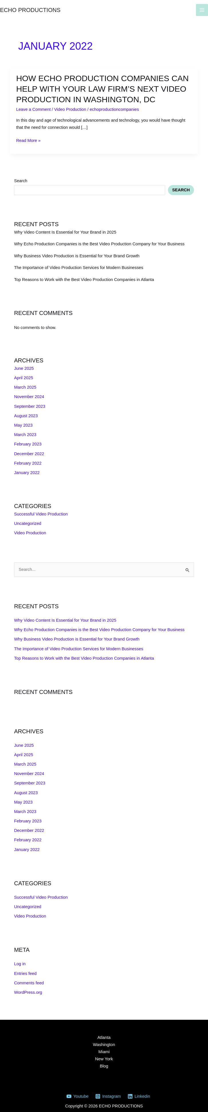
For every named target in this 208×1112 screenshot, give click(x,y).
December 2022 (29, 451)
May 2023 (23, 422)
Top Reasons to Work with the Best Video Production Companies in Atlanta (83, 278)
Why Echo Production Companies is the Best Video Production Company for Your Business (98, 242)
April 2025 (23, 376)
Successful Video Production (40, 511)
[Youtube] (77, 1090)
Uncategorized (27, 520)
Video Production (70, 108)
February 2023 (27, 441)
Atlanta (104, 1031)
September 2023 (29, 404)
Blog (104, 1060)
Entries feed (25, 968)
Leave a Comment (33, 108)
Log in (19, 958)
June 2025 (23, 366)
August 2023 (25, 413)
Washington (104, 1038)
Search (20, 179)
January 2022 (26, 469)
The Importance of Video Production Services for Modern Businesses (78, 266)
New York (104, 1053)
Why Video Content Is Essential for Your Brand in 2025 (64, 230)
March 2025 (25, 385)
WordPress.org (28, 986)
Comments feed (28, 977)
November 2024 (29, 394)
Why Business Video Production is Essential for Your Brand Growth (76, 254)
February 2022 (27, 460)
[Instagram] (108, 1090)
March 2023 (25, 432)
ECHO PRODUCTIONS (30, 10)
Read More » (28, 139)
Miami (104, 1045)
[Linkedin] (139, 1090)
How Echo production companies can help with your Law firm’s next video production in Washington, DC (99, 88)
